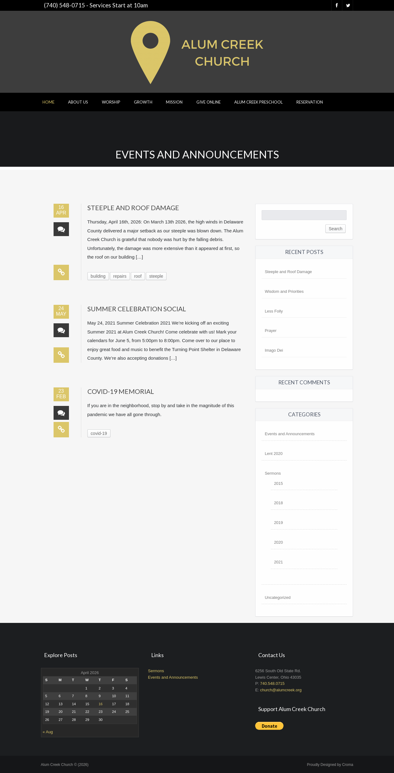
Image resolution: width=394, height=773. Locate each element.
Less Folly (274, 311)
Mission (174, 102)
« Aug (48, 732)
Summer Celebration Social (136, 309)
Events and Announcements (290, 433)
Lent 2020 (274, 453)
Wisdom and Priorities (284, 291)
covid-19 (99, 433)
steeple (156, 276)
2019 (278, 522)
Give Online (208, 102)
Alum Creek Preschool (258, 102)
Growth (143, 102)
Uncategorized (278, 597)
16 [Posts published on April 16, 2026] (101, 704)
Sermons (273, 473)
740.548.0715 (272, 683)
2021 (278, 562)
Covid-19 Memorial (120, 391)
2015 (278, 483)
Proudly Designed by (330, 765)
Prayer (270, 330)
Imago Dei (274, 350)
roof (138, 276)
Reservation (309, 102)
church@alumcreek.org (281, 690)
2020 (278, 542)
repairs (120, 276)
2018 (278, 503)
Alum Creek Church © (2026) (65, 765)
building (98, 276)
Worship (111, 102)
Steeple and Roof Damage (133, 207)
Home (48, 102)
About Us (78, 102)
